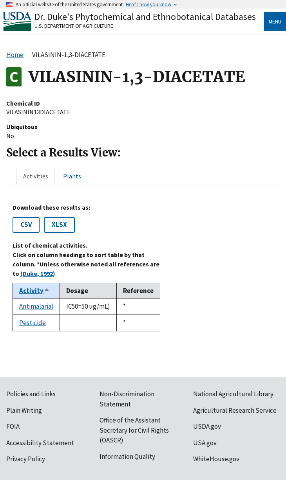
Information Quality (127, 456)
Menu (275, 21)
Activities (35, 176)
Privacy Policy (25, 459)
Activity (34, 290)
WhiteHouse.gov (216, 459)
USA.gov (205, 443)
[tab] (36, 176)
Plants (72, 176)
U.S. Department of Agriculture (73, 25)
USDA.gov (207, 426)
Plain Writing (24, 410)
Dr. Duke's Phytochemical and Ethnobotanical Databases (145, 16)
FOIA (13, 426)
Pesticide (32, 322)
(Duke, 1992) (37, 273)
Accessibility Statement (40, 443)
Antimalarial (36, 306)
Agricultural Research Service (235, 410)
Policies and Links (31, 394)
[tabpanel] (143, 268)
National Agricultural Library (233, 394)
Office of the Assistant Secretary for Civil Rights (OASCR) (134, 430)
